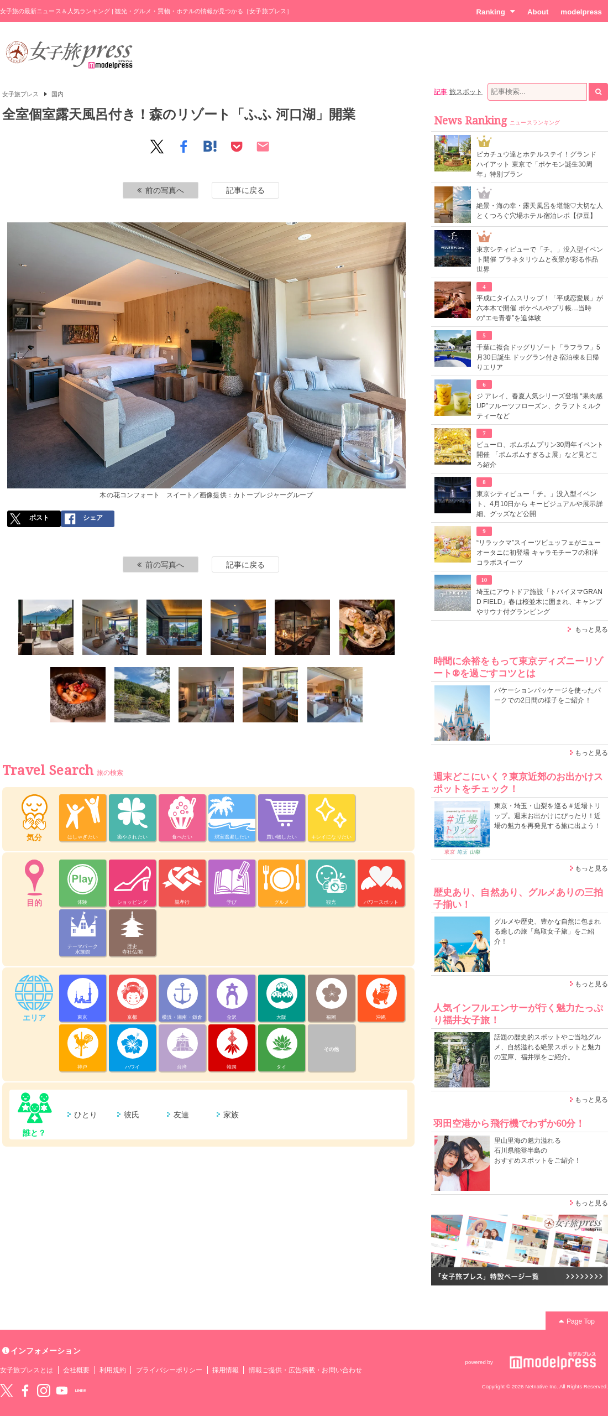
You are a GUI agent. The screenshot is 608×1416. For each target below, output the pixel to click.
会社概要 (76, 1370)
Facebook (25, 1390)
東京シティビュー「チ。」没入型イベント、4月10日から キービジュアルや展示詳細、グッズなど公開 (539, 504)
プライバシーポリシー (169, 1370)
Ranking (495, 11)
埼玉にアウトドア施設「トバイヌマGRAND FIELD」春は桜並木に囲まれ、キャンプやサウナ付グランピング (539, 602)
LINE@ (80, 1390)
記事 (440, 92)
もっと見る (591, 629)
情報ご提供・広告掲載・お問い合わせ (305, 1370)
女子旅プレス (20, 94)
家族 (231, 1114)
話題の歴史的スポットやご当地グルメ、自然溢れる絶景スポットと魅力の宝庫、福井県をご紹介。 (547, 1047)
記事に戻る (245, 190)
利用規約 (112, 1370)
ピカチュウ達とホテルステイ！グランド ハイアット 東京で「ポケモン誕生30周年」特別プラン (536, 164)
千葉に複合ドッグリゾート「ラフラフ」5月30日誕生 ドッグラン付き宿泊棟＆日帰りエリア (538, 357)
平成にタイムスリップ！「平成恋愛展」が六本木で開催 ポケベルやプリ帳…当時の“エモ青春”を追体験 (539, 308)
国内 (57, 94)
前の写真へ (161, 190)
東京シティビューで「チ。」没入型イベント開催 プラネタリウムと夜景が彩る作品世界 (539, 259)
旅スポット (466, 92)
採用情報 (225, 1370)
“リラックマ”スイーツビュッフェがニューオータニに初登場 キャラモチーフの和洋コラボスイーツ (538, 552)
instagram (43, 1390)
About (537, 12)
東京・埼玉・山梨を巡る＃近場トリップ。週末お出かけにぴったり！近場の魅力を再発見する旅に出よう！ (547, 816)
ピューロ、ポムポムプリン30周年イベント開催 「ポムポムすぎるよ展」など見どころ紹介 (540, 454)
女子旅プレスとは (26, 1370)
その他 (331, 1049)
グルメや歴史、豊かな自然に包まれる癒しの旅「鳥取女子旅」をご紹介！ (547, 931)
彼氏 (131, 1114)
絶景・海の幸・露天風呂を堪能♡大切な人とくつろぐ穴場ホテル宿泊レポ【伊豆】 (539, 211)
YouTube (62, 1390)
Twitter (6, 1390)
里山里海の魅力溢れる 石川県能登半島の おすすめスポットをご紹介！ (537, 1150)
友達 (181, 1114)
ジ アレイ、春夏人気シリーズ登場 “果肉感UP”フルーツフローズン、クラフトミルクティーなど (539, 406)
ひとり (85, 1114)
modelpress (581, 12)
